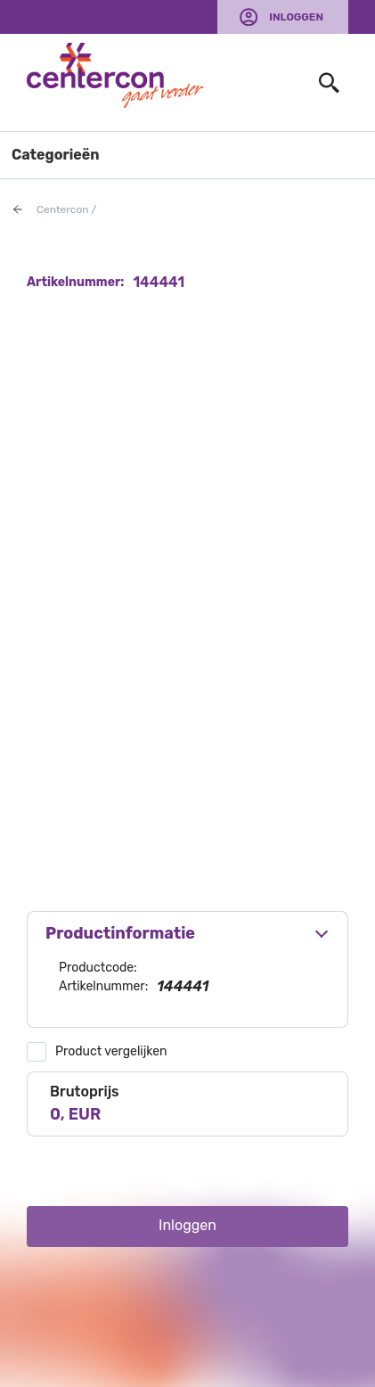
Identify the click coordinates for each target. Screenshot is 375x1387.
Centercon (63, 209)
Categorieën (56, 154)
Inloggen (296, 17)
